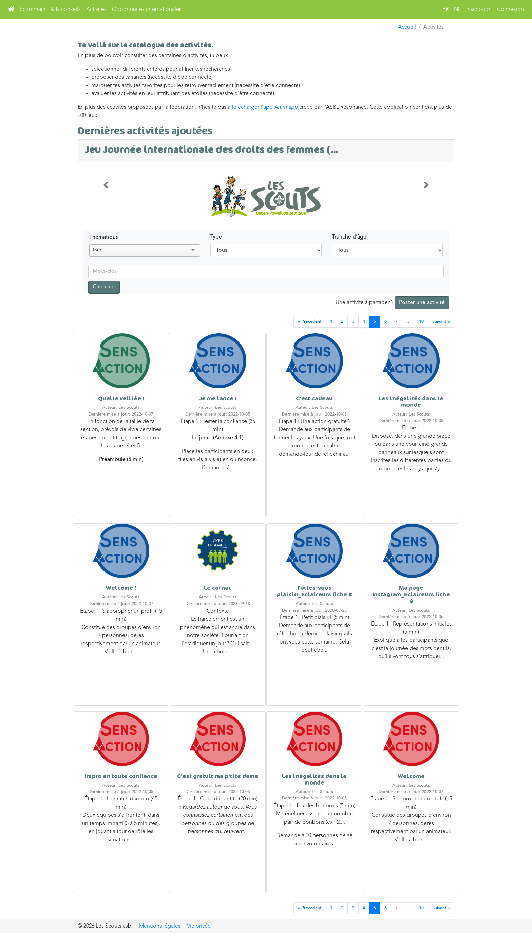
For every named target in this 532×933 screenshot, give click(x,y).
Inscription (479, 9)
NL (457, 9)
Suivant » (441, 321)
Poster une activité (422, 302)
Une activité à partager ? (392, 302)
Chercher (104, 287)
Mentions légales (159, 926)
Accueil (407, 27)
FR (445, 9)
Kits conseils (66, 9)
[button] (106, 185)
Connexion (510, 9)
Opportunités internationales (147, 9)
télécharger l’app (265, 107)
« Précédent (310, 321)
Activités (96, 9)
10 (421, 321)
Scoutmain (32, 9)
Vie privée (199, 926)
